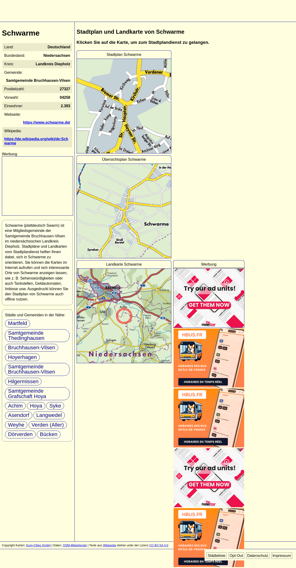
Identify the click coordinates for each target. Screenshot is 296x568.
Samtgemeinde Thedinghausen (26, 335)
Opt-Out (236, 556)
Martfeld (17, 323)
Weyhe (16, 425)
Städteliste (216, 556)
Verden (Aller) (48, 425)
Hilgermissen (23, 381)
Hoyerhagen (22, 357)
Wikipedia (109, 545)
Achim (15, 406)
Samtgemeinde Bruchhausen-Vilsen (31, 369)
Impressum (281, 556)
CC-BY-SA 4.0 (158, 545)
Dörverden (20, 434)
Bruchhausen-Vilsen (31, 347)
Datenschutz (257, 556)
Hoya (36, 406)
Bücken (49, 434)
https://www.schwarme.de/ (46, 122)
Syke (55, 406)
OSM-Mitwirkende (75, 545)
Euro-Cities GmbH (38, 545)
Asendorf (18, 415)
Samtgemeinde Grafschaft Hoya (27, 393)
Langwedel (49, 415)
